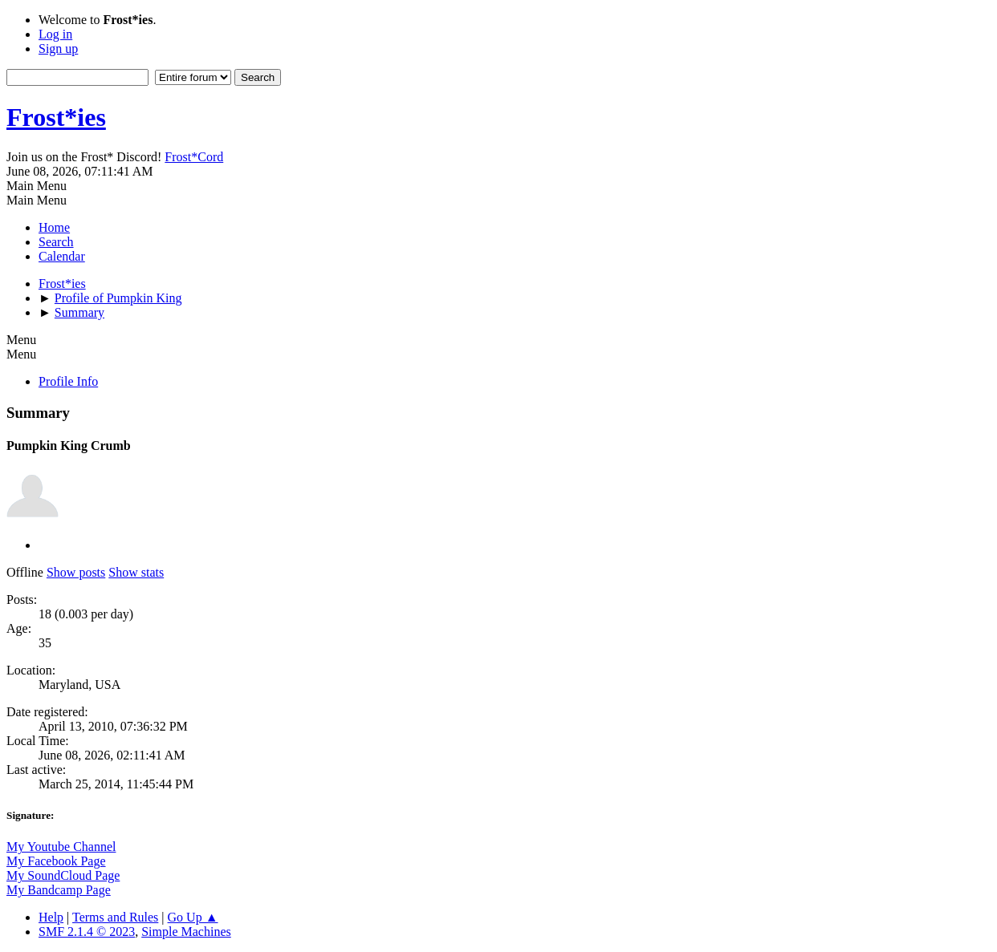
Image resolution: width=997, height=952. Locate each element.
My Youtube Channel (61, 846)
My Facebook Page (56, 861)
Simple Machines (186, 931)
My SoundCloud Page (63, 875)
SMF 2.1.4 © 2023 (87, 931)
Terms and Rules (115, 917)
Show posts (76, 572)
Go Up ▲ (193, 917)
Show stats (136, 572)
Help (51, 917)
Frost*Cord (194, 157)
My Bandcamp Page (58, 890)
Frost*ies (56, 117)
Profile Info (68, 381)
